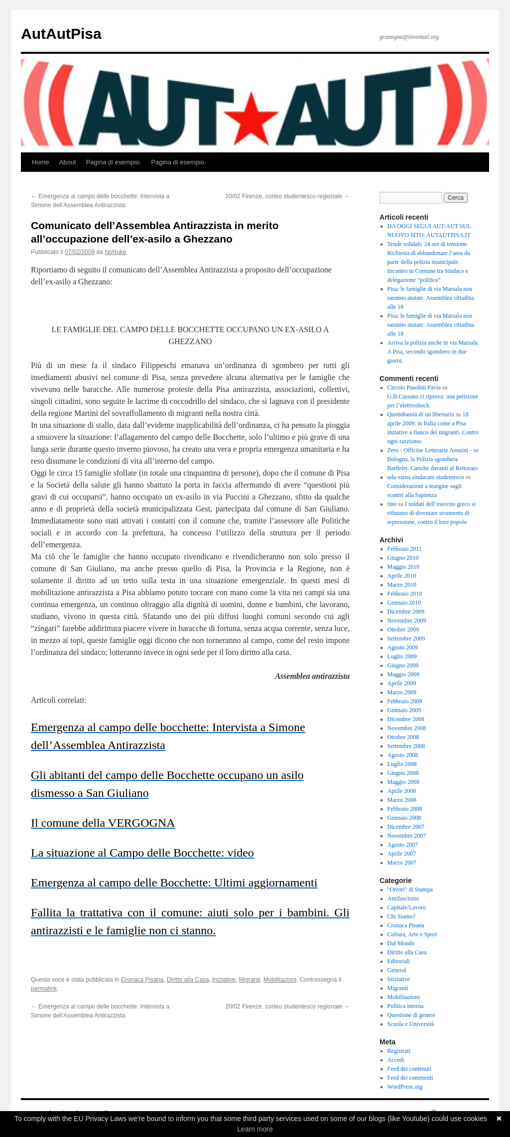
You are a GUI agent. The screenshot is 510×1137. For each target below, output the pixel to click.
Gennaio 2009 (404, 710)
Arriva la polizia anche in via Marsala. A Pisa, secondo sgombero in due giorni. (433, 351)
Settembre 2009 (406, 638)
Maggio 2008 (403, 781)
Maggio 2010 (403, 566)
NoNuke (115, 252)
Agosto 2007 (402, 844)
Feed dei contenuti (409, 1068)
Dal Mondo (401, 943)
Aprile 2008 (401, 790)
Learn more (255, 1129)
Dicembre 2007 (405, 826)
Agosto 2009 (402, 647)
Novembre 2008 (406, 728)
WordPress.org (404, 1086)
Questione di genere (411, 1014)
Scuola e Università (410, 1023)
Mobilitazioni (279, 979)
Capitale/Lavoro (406, 907)
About (67, 162)
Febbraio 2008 (404, 808)
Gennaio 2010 (404, 602)
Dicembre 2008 (405, 719)
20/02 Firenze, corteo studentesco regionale (288, 196)
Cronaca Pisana (142, 979)
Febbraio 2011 (404, 548)
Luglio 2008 (402, 763)
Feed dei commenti (410, 1077)
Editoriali (398, 961)
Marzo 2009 (401, 692)
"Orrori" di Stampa (410, 889)
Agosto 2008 (402, 755)
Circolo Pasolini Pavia (414, 387)
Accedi (395, 1059)
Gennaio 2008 (404, 817)
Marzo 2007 (401, 862)
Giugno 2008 (403, 772)
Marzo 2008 (401, 799)
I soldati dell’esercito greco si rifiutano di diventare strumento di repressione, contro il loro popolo (431, 513)
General (396, 970)
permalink (44, 988)
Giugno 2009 (403, 665)
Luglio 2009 (402, 656)
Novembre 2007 (406, 835)
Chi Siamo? (401, 916)
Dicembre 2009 (405, 611)
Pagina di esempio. (113, 162)
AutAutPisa (61, 33)
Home (40, 162)
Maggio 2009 (403, 674)
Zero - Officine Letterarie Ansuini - (429, 450)
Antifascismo (403, 898)
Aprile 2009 (401, 683)
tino (392, 504)
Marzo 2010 (401, 584)
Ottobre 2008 (403, 737)
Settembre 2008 (406, 746)
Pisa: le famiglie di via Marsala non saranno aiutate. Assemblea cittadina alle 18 (431, 297)
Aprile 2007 (401, 853)
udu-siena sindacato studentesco (425, 477)
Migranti (249, 979)
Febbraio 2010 (404, 593)
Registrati (399, 1050)
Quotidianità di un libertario (420, 414)
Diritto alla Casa (188, 979)
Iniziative (224, 979)
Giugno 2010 (403, 557)
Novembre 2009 (406, 620)
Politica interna (405, 1006)
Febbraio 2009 (404, 701)
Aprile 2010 (401, 575)
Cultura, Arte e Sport (412, 934)
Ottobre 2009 (403, 629)
